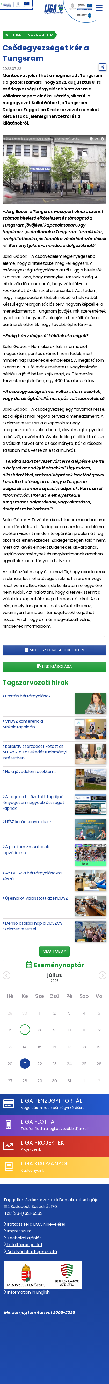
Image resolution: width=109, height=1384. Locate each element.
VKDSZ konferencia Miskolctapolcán (23, 724)
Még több (54, 951)
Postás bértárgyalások (27, 696)
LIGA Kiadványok (45, 1164)
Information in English (27, 1292)
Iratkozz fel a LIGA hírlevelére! (35, 1224)
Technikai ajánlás (23, 1238)
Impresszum (17, 1231)
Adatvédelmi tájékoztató (30, 1252)
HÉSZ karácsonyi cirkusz (28, 822)
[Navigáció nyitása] (99, 6)
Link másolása (54, 667)
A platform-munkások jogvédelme (26, 850)
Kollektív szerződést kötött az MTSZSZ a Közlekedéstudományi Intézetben (35, 752)
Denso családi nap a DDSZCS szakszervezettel (32, 926)
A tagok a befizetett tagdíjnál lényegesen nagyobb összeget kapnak (33, 802)
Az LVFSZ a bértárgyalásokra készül (32, 876)
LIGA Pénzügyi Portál (51, 1101)
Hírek (17, 35)
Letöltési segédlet (23, 1245)
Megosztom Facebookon (54, 650)
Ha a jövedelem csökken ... (30, 771)
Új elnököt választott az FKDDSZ (36, 898)
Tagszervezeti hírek (39, 35)
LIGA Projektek (42, 1143)
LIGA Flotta (37, 1122)
